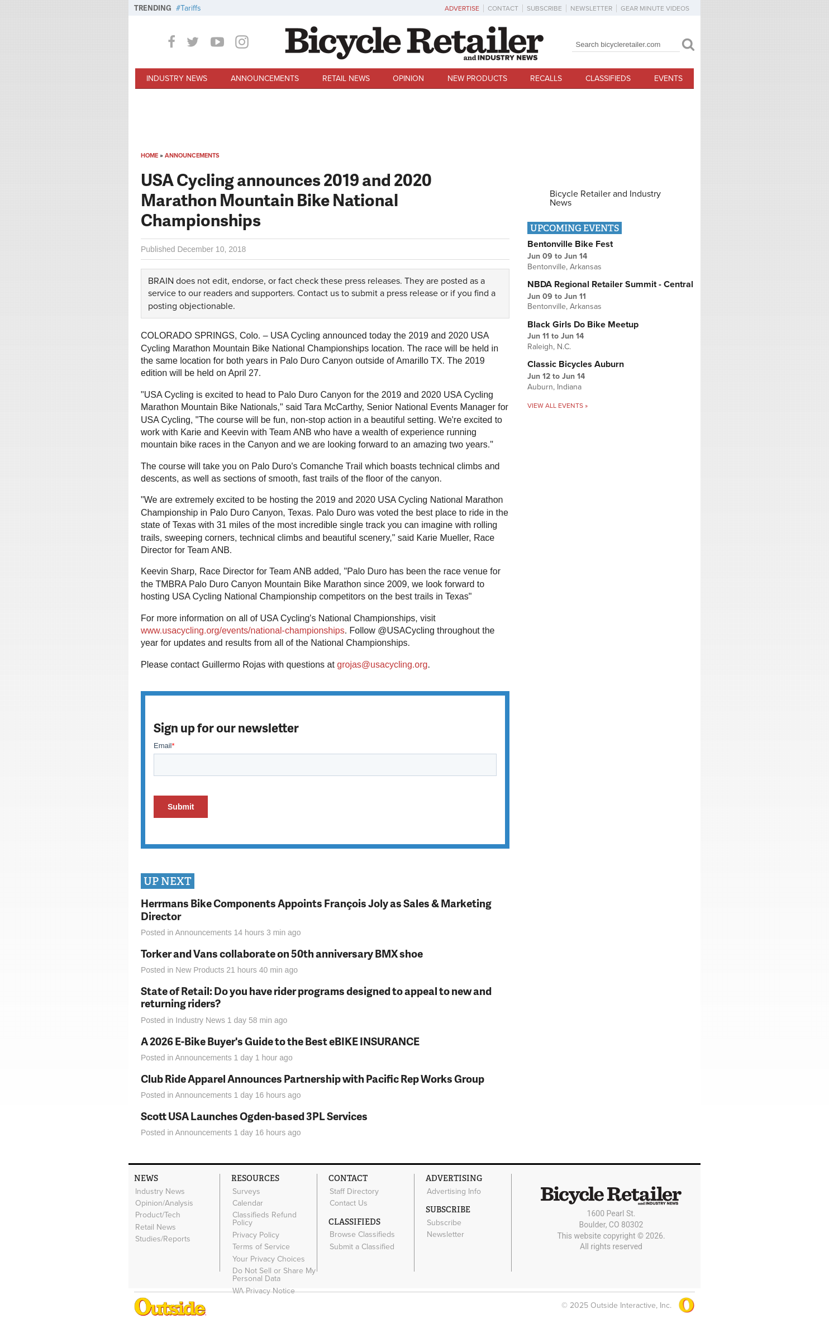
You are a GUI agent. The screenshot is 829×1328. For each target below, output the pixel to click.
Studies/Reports (162, 1237)
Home (149, 155)
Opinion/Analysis (164, 1202)
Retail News (346, 78)
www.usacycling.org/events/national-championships (243, 630)
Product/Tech (157, 1214)
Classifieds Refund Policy (264, 1218)
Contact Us (348, 1202)
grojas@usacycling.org (382, 664)
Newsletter (591, 8)
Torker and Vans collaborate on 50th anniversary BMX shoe (282, 953)
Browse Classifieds (361, 1233)
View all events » (557, 406)
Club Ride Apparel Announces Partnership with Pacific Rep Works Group (312, 1078)
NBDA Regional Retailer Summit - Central (610, 284)
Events (668, 78)
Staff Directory (353, 1191)
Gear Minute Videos (655, 8)
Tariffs (190, 8)
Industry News (176, 78)
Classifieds (608, 78)
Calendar (247, 1202)
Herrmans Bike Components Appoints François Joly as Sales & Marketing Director (316, 910)
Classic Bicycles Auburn (575, 364)
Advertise (462, 8)
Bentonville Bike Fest (570, 244)
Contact (503, 8)
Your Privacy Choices (268, 1257)
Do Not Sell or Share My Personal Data (273, 1272)
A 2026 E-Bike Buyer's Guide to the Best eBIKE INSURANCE (280, 1041)
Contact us (318, 293)
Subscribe (544, 8)
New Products (477, 78)
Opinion (408, 78)
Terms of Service (260, 1245)
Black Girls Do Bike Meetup (583, 324)
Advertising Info (453, 1191)
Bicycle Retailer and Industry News (605, 198)
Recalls (546, 78)
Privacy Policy (255, 1233)
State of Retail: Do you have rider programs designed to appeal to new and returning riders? (316, 997)
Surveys (246, 1191)
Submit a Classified (361, 1245)
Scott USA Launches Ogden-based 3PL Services (254, 1116)
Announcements (265, 78)
